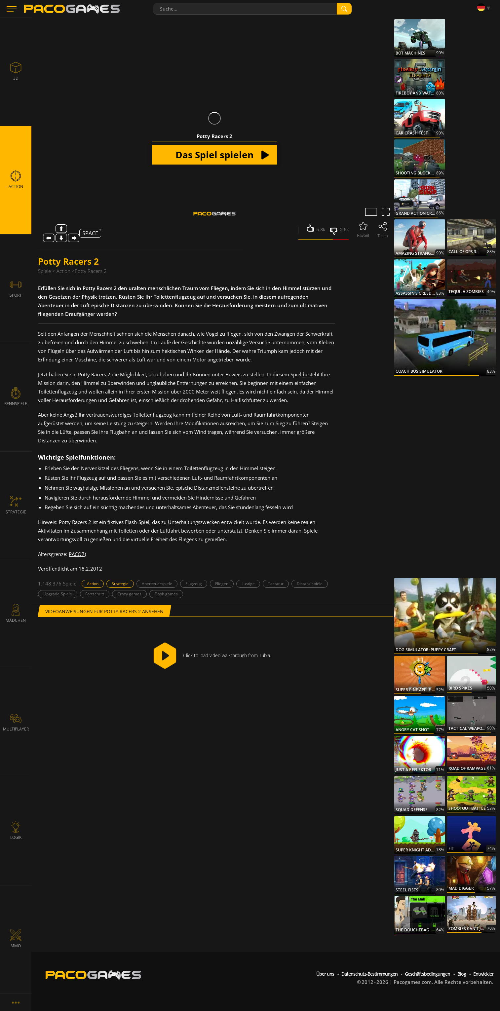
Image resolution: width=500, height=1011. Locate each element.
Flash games (166, 594)
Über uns (325, 974)
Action (92, 583)
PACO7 (77, 554)
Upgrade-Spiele (57, 594)
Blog (461, 974)
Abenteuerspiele (157, 583)
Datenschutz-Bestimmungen (369, 974)
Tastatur (276, 583)
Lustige (248, 583)
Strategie (120, 583)
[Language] (485, 7)
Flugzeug (193, 583)
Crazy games (129, 594)
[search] (344, 9)
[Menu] (12, 9)
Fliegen (221, 583)
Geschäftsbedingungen (427, 974)
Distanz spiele (310, 583)
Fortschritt (94, 594)
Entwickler (483, 974)
